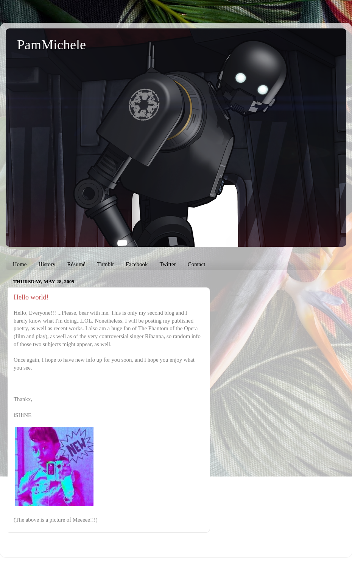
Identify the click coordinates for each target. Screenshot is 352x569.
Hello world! (31, 297)
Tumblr (105, 264)
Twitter (168, 264)
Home (20, 264)
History (46, 264)
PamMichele (51, 44)
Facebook (137, 264)
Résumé (76, 264)
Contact (197, 264)
